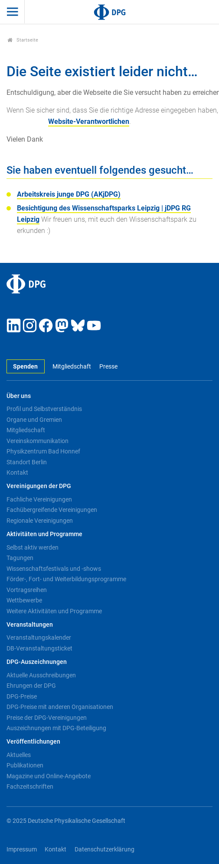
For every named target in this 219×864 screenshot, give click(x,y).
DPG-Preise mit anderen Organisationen (60, 706)
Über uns (19, 396)
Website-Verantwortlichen (88, 121)
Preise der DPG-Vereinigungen (47, 717)
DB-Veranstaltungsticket (39, 648)
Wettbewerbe (24, 600)
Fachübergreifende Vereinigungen (52, 509)
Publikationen (25, 765)
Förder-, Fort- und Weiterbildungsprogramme (66, 579)
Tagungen (20, 557)
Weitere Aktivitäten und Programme (54, 611)
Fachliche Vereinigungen (39, 499)
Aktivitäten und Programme (44, 534)
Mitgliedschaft (71, 366)
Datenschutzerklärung (104, 849)
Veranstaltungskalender (39, 637)
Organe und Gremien (34, 419)
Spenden (25, 366)
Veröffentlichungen (33, 741)
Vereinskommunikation (38, 440)
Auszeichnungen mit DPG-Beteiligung (56, 728)
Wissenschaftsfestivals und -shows (54, 568)
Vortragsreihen (27, 589)
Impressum (22, 849)
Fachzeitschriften (30, 786)
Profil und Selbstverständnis (44, 408)
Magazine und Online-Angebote (49, 776)
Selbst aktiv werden (33, 547)
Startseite (22, 40)
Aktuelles (19, 754)
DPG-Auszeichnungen (37, 662)
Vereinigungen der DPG (39, 486)
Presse (108, 366)
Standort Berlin (27, 462)
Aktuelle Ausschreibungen (41, 675)
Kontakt (17, 472)
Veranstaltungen (30, 624)
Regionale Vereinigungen (40, 520)
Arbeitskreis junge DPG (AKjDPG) (69, 194)
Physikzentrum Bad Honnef (43, 451)
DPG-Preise (22, 696)
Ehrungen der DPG (31, 685)
